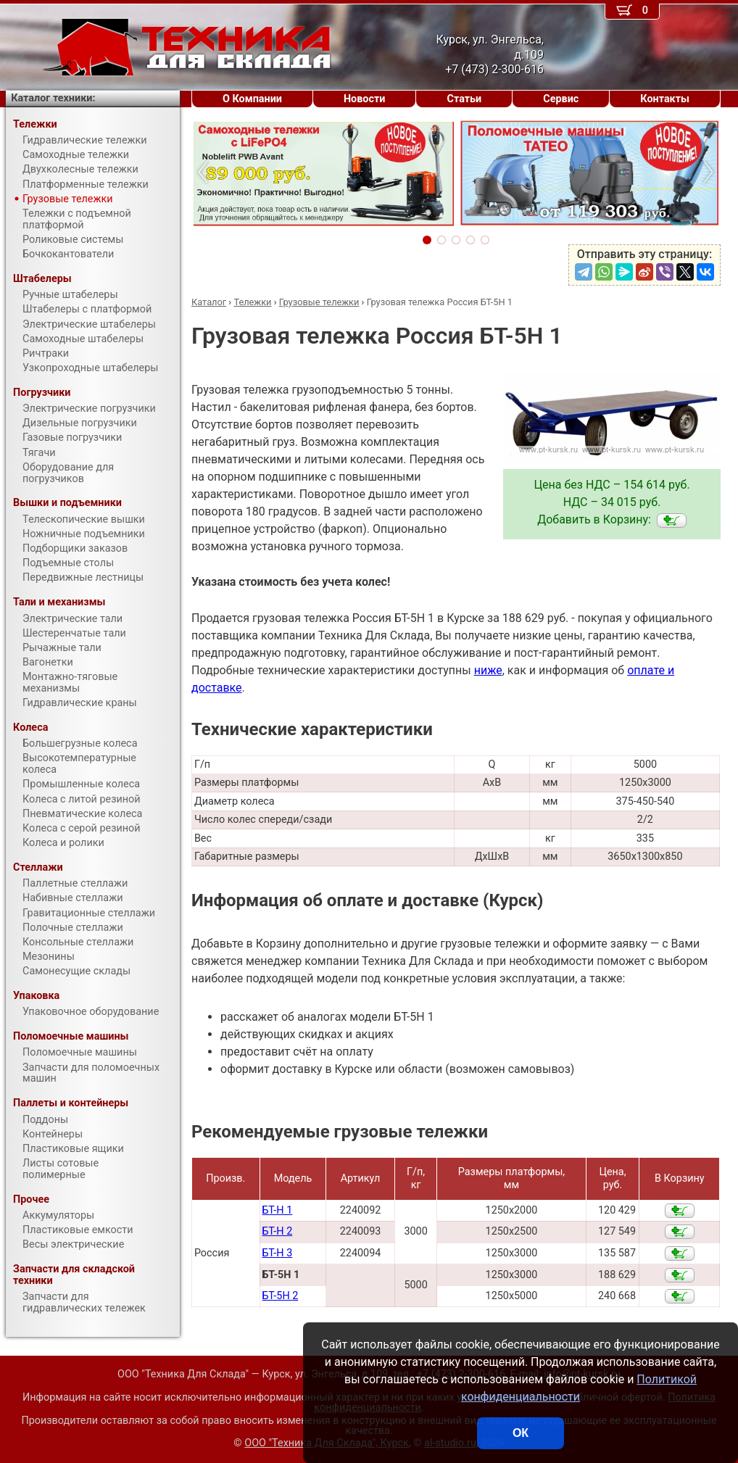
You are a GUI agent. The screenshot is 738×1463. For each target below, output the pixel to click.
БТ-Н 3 (277, 1253)
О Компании (252, 99)
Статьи (464, 99)
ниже (488, 670)
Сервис (561, 99)
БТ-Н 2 (277, 1231)
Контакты (664, 99)
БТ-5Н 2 (280, 1296)
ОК (520, 1433)
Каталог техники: (53, 98)
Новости (365, 99)
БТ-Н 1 (277, 1210)
